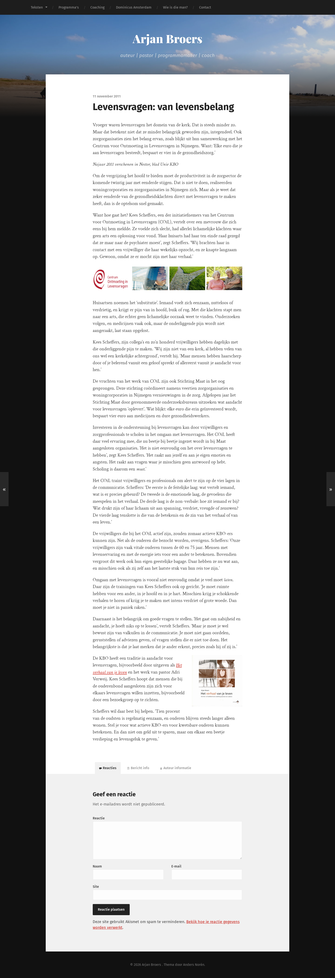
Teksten (37, 7)
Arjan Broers (167, 38)
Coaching (97, 7)
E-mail (176, 866)
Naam (97, 866)
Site (96, 887)
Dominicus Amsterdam (133, 7)
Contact (205, 7)
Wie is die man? (175, 7)
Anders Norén (193, 965)
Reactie (99, 818)
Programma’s (69, 7)
